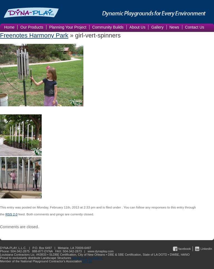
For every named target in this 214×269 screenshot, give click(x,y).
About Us (138, 27)
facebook (184, 248)
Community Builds (108, 27)
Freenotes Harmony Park (34, 35)
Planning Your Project (67, 27)
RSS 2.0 (11, 214)
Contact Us (194, 27)
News (174, 27)
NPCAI (87, 261)
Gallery (157, 27)
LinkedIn (206, 248)
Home (9, 27)
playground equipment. (87, 258)
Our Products (31, 27)
